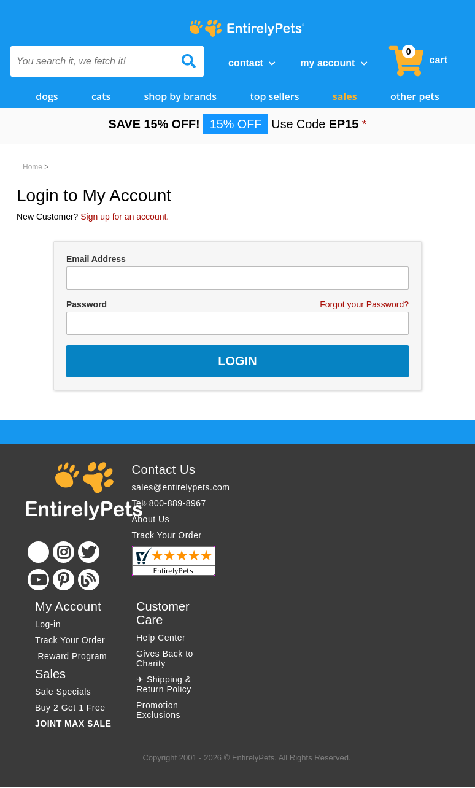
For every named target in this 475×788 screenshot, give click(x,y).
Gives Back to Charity (164, 658)
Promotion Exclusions (158, 710)
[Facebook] (38, 552)
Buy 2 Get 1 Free (70, 708)
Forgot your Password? (364, 304)
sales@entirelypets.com (181, 487)
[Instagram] (63, 552)
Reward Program (72, 656)
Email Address (96, 259)
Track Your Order (167, 535)
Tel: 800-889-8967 (169, 503)
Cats (100, 96)
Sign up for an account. (124, 217)
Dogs (47, 96)
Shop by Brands (180, 96)
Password (86, 304)
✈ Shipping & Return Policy (163, 684)
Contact (252, 63)
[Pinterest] (63, 579)
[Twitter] (88, 552)
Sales (345, 96)
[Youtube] (38, 579)
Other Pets (414, 96)
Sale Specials (63, 692)
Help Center (160, 638)
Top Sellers (274, 96)
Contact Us (164, 469)
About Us (151, 519)
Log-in (48, 624)
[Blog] (88, 579)
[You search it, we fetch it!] (92, 61)
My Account (333, 63)
